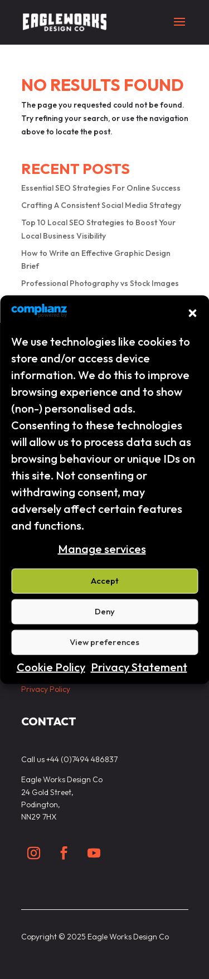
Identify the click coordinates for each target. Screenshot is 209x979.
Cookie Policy (51, 667)
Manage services (102, 549)
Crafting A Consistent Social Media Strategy (101, 205)
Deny (105, 611)
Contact (48, 721)
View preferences (104, 642)
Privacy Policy (45, 689)
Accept (105, 580)
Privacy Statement (139, 667)
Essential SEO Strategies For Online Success (101, 188)
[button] (192, 312)
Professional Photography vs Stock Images (100, 283)
